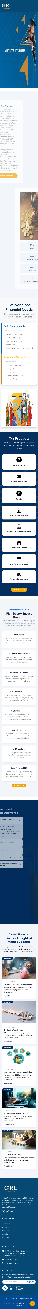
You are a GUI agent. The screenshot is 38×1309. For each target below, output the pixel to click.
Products (6, 1227)
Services (5, 1231)
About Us (6, 1224)
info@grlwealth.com (14, 1259)
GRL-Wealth (12, 1299)
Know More (19, 785)
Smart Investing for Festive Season (18, 985)
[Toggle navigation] (34, 6)
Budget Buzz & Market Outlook (16, 1113)
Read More (9, 996)
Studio (5, 1234)
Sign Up (30, 1282)
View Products (19, 590)
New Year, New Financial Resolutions (18, 1072)
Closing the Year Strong (13, 1030)
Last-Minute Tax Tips (12, 1155)
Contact (5, 1237)
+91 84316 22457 (12, 1263)
